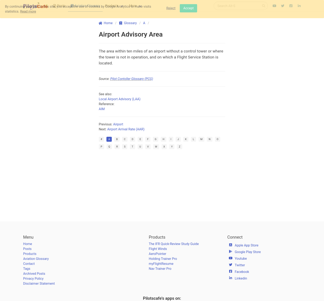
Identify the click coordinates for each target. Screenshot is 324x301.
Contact (29, 264)
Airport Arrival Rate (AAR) (125, 129)
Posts (27, 249)
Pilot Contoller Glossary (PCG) (131, 79)
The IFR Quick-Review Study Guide (174, 244)
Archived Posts (34, 274)
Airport (118, 124)
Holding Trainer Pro (163, 259)
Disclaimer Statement (39, 284)
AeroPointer (157, 254)
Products (29, 254)
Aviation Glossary (36, 259)
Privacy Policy (33, 279)
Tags (26, 269)
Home (27, 244)
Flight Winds (158, 249)
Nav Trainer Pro (160, 269)
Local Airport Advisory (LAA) (120, 99)
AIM (102, 109)
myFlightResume (161, 264)
